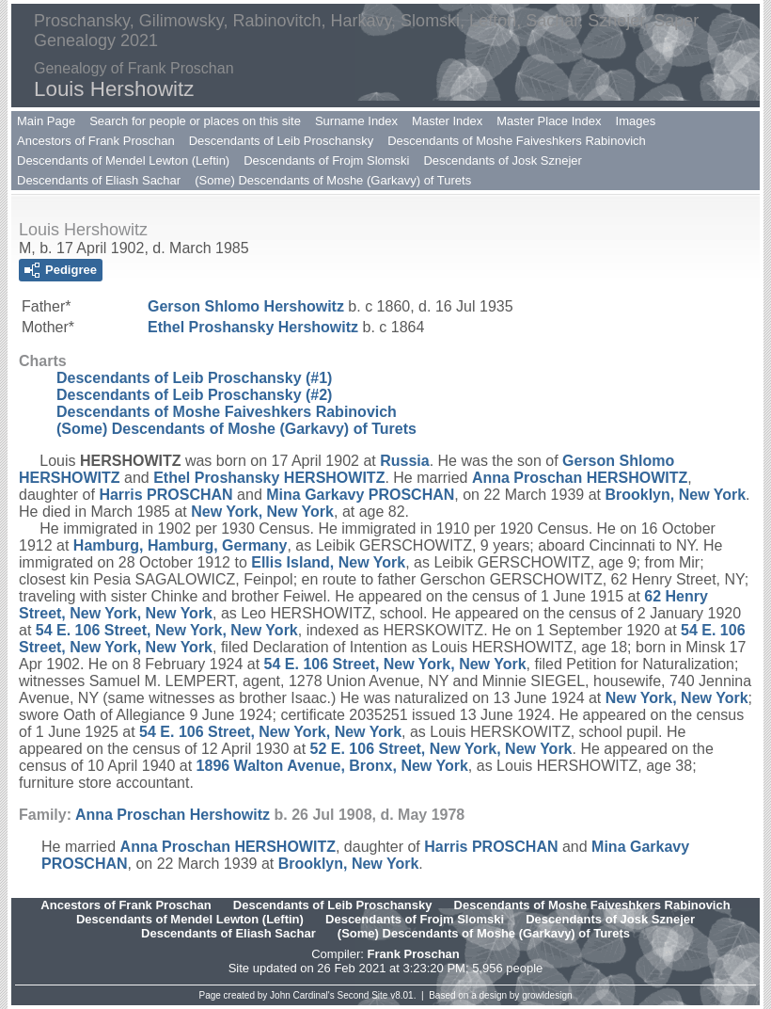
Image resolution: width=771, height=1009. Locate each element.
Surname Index (356, 121)
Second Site (363, 995)
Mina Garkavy (360, 495)
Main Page (46, 121)
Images (636, 121)
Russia (404, 461)
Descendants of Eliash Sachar (99, 180)
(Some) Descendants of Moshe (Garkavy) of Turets (333, 180)
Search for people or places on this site (195, 121)
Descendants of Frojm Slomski (326, 160)
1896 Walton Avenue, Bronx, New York (332, 766)
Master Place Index (548, 121)
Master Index (447, 121)
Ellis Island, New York (328, 562)
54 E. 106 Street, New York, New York (167, 630)
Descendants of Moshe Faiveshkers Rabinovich (516, 141)
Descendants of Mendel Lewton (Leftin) (123, 160)
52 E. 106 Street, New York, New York (441, 749)
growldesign (547, 995)
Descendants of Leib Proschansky (281, 141)
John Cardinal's (302, 995)
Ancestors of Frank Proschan (96, 141)
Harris (165, 495)
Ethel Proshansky (253, 327)
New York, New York (262, 512)
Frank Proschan (413, 954)
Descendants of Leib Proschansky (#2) (194, 395)
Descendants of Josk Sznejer (502, 160)
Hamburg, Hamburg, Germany (180, 545)
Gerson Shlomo (246, 306)
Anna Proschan (579, 478)
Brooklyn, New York (675, 495)
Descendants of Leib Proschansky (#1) (194, 378)
